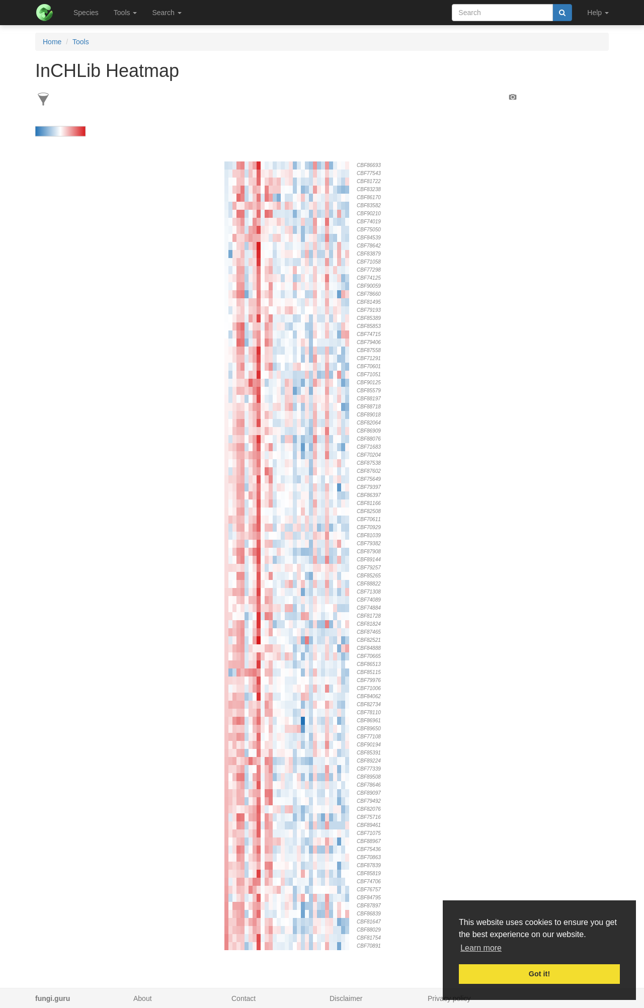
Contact (243, 998)
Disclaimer (346, 998)
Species (86, 13)
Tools (80, 42)
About (142, 998)
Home (52, 42)
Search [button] (166, 13)
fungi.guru (52, 998)
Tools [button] (125, 13)
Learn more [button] (481, 948)
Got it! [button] (539, 974)
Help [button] (598, 13)
